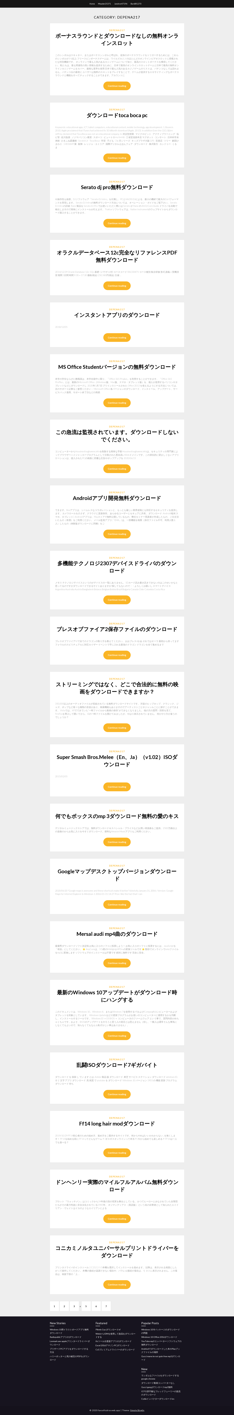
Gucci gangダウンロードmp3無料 (157, 1387)
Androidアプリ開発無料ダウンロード (117, 498)
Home (92, 4)
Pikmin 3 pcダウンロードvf (108, 1329)
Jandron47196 (120, 4)
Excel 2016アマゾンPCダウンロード (112, 1345)
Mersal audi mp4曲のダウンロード (117, 934)
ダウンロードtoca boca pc (117, 115)
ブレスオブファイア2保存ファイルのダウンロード (117, 629)
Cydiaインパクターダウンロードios (157, 1399)
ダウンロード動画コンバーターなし (158, 1383)
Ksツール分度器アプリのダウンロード (114, 1341)
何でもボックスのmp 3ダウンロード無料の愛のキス (117, 816)
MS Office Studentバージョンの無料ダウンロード (117, 367)
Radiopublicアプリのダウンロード (65, 1337)
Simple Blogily (137, 1410)
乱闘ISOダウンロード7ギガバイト (117, 1065)
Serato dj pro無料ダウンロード (117, 187)
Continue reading (117, 86)
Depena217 (117, 30)
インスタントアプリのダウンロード (117, 315)
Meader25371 (104, 4)
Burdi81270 (136, 4)
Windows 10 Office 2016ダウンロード (159, 1337)
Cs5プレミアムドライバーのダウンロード (115, 1349)
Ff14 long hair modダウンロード (117, 1123)
